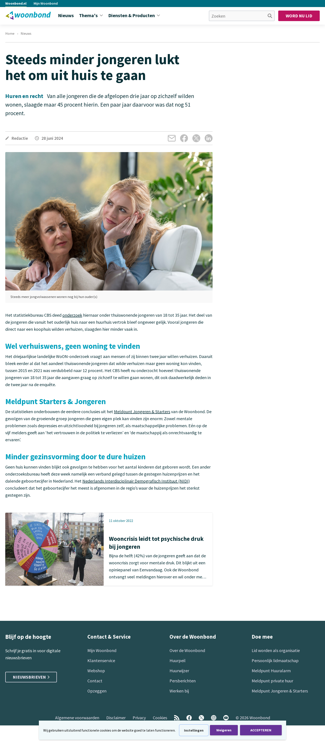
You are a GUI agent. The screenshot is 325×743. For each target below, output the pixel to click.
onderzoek (72, 315)
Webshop (96, 670)
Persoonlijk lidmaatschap (275, 660)
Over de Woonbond (187, 650)
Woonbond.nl (16, 3)
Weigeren (223, 730)
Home (9, 33)
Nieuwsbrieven (31, 677)
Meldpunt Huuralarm (271, 670)
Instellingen (194, 730)
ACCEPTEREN (260, 730)
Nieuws (26, 33)
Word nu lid (299, 15)
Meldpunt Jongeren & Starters (142, 411)
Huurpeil (178, 660)
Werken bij (179, 691)
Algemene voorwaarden (77, 717)
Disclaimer (116, 717)
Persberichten (183, 680)
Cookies (160, 717)
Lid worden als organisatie (276, 650)
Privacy (139, 717)
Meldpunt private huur (272, 680)
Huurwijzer (179, 670)
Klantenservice (101, 660)
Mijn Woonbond (46, 3)
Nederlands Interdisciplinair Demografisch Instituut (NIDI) (136, 481)
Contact (94, 680)
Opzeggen (97, 691)
